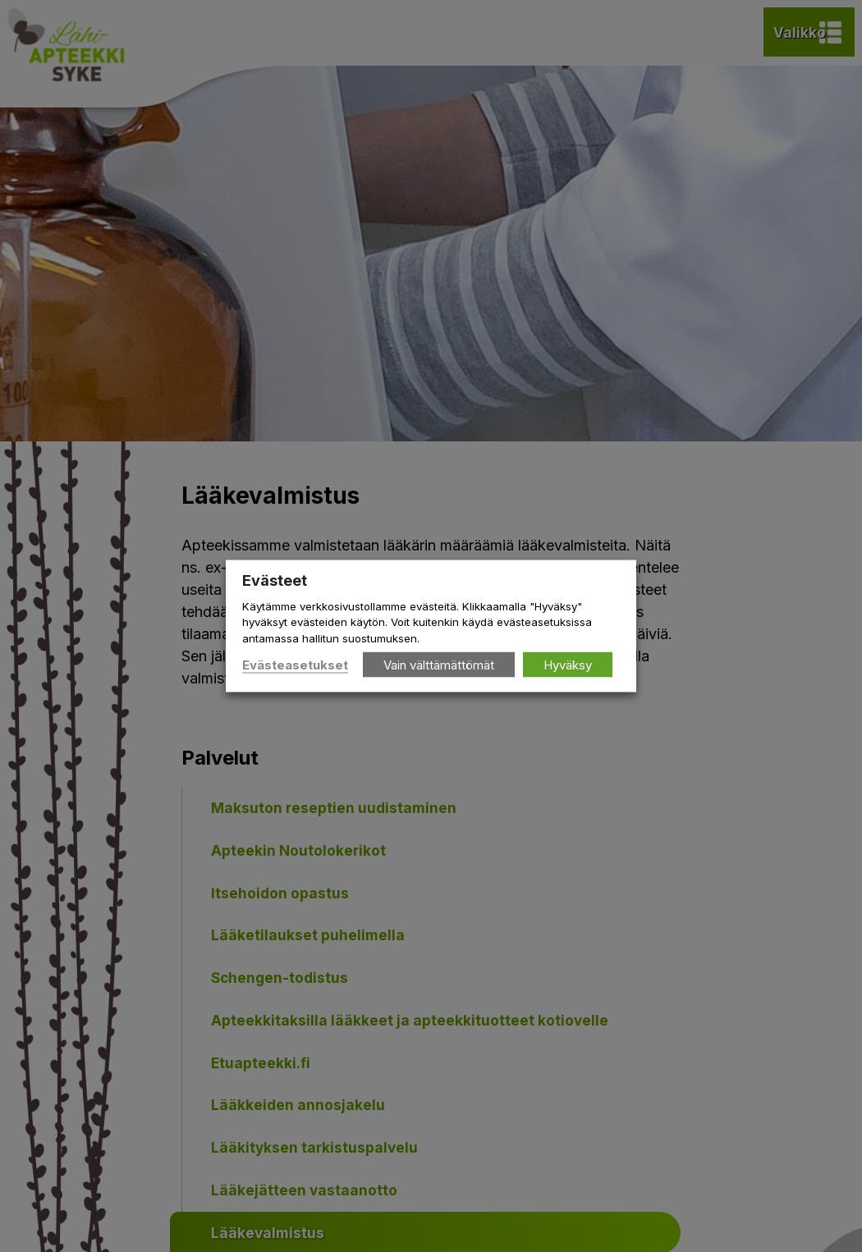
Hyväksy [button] (567, 664)
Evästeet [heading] (274, 580)
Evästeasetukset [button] (295, 664)
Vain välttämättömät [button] (438, 664)
